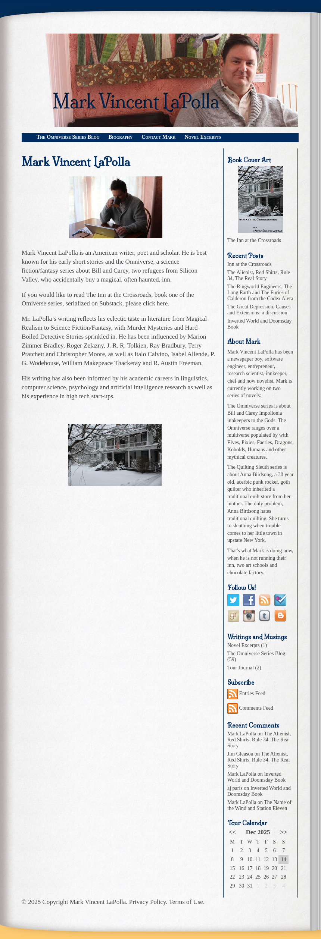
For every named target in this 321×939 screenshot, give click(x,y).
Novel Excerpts (203, 137)
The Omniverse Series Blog (68, 137)
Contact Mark (158, 137)
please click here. (147, 303)
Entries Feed (246, 693)
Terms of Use (186, 901)
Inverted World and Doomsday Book (256, 777)
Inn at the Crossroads (249, 264)
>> (283, 832)
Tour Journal (240, 668)
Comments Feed (250, 708)
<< (232, 832)
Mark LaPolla (241, 734)
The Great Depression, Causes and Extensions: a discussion (259, 309)
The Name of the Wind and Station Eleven (259, 805)
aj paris (235, 788)
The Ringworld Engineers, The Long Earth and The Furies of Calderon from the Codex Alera (260, 292)
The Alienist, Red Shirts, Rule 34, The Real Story (258, 275)
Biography (121, 137)
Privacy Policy (147, 901)
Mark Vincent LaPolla (98, 901)
